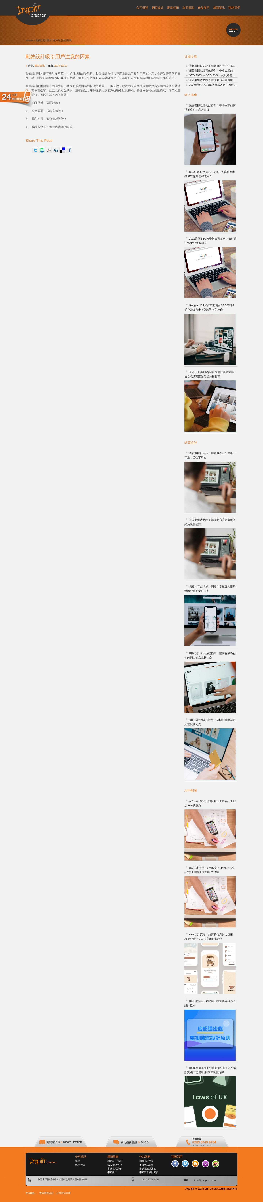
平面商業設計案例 (148, 1172)
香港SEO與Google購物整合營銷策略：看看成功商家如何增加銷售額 (210, 374)
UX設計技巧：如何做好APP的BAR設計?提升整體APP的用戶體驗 (209, 870)
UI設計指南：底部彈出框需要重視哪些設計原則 (210, 1003)
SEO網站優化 (114, 1164)
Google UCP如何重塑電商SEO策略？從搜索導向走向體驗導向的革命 (209, 307)
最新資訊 (40, 65)
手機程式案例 (146, 1164)
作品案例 (144, 1156)
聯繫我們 (176, 1156)
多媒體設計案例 (147, 1168)
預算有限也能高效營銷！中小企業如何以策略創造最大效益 (224, 70)
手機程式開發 (114, 1168)
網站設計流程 (114, 1161)
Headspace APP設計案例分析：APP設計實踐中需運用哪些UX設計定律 (210, 1070)
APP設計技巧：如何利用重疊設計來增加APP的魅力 (210, 803)
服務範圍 (112, 1156)
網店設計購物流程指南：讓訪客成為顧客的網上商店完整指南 (210, 655)
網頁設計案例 (146, 1161)
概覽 (77, 1161)
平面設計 (112, 1172)
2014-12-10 (60, 65)
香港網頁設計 (46, 1193)
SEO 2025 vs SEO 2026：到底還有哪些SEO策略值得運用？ (226, 75)
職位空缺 (80, 1164)
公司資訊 (80, 1156)
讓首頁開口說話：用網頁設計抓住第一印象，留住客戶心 (223, 65)
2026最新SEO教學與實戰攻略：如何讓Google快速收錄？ (224, 84)
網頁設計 (49, 73)
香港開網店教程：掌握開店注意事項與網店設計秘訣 (220, 79)
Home (29, 40)
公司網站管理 (63, 1193)
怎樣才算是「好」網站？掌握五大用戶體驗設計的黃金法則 (210, 588)
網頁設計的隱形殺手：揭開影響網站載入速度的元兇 (210, 722)
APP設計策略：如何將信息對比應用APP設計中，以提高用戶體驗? (208, 936)
